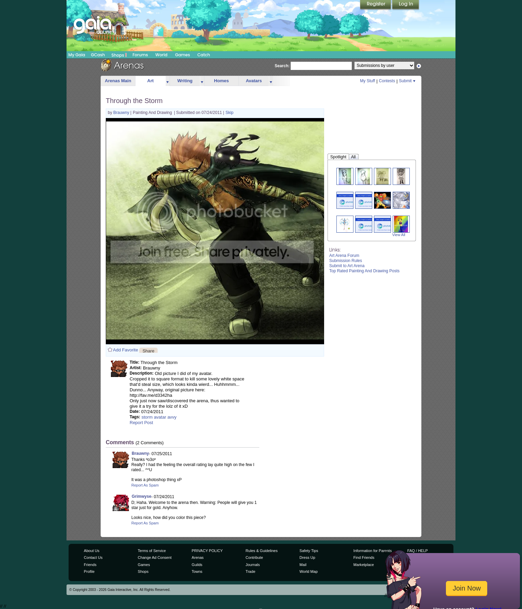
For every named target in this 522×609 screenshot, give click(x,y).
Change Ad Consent (155, 557)
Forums (140, 55)
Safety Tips (309, 551)
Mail (303, 565)
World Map (309, 571)
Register (376, 5)
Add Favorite (125, 349)
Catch (204, 55)
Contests (387, 80)
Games (182, 55)
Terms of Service (152, 551)
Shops (119, 55)
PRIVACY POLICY (207, 551)
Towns (197, 571)
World (161, 55)
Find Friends (363, 557)
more (167, 81)
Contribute (254, 557)
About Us (91, 551)
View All (398, 235)
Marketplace (363, 565)
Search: (282, 65)
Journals (253, 565)
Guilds (197, 565)
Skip (229, 112)
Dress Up (307, 557)
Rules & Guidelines (262, 551)
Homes (221, 80)
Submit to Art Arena (346, 265)
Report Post (141, 422)
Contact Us (93, 557)
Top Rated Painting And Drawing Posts (364, 271)
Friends (90, 565)
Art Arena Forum (344, 255)
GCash (98, 55)
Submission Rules (345, 260)
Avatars (254, 80)
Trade (250, 571)
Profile (89, 571)
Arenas (198, 557)
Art (150, 80)
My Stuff (367, 80)
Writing (185, 80)
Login (405, 5)
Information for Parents (372, 551)
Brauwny (121, 112)
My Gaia (76, 55)
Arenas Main (118, 80)
